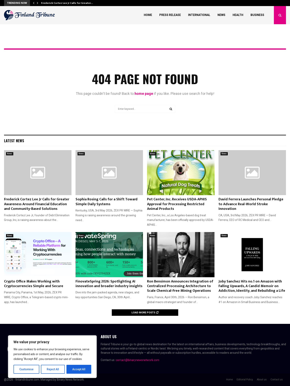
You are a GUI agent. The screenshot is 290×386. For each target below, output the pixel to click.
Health (238, 15)
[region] (52, 357)
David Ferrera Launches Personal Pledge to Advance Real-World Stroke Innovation (251, 204)
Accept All (78, 369)
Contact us (276, 379)
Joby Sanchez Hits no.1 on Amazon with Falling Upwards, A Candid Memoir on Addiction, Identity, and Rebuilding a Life (252, 286)
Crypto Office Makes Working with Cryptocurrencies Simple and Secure (33, 283)
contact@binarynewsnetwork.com (137, 360)
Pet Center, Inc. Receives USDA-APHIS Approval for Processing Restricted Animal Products (177, 204)
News (221, 15)
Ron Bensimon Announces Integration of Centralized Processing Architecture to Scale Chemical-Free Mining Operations (180, 286)
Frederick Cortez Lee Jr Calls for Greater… (67, 3)
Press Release (170, 15)
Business (257, 15)
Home (148, 15)
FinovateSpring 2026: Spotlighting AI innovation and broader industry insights (109, 283)
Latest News (14, 140)
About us (262, 379)
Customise (26, 369)
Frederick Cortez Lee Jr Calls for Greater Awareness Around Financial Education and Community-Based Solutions (36, 204)
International (199, 15)
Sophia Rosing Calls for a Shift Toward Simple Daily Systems (107, 201)
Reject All (53, 369)
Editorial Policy (245, 379)
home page (144, 93)
